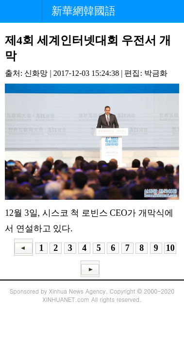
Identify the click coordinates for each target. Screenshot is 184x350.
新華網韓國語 (83, 11)
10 (170, 248)
